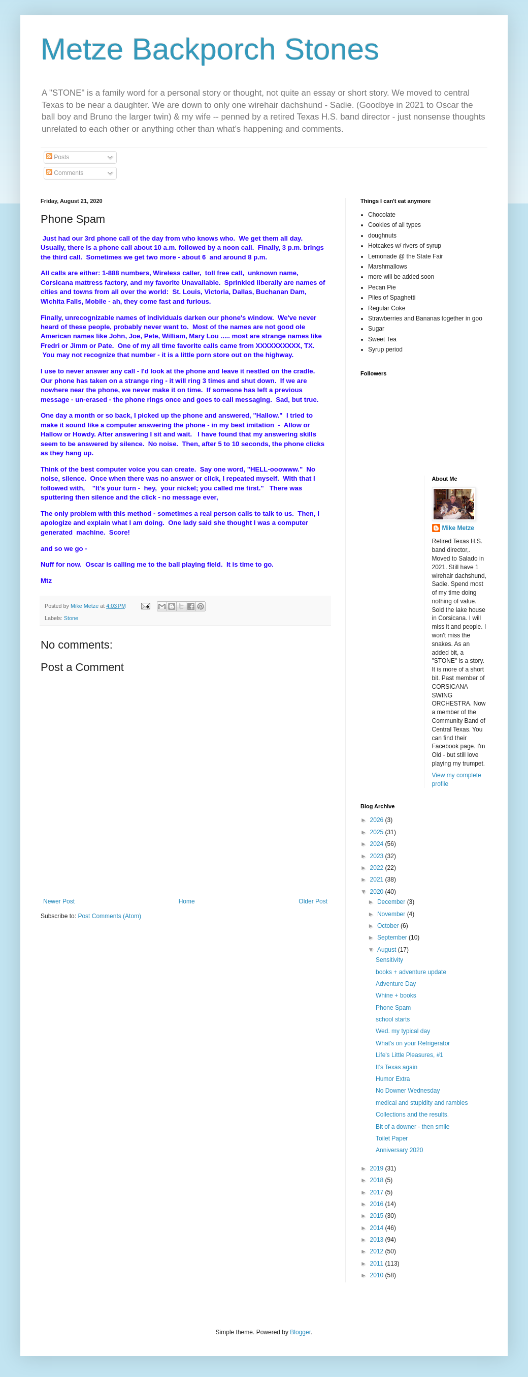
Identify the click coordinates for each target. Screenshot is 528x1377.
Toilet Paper (392, 1138)
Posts (57, 157)
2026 (377, 820)
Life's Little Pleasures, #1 (409, 1055)
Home (187, 901)
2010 (377, 1275)
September (393, 937)
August (387, 949)
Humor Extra (393, 1078)
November (392, 914)
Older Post (313, 901)
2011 (377, 1263)
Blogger (300, 1332)
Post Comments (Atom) (109, 916)
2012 (377, 1251)
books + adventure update (411, 972)
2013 (377, 1239)
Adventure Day (396, 983)
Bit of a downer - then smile (412, 1126)
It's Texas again (396, 1067)
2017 (377, 1192)
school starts (393, 1019)
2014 (377, 1228)
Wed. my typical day (403, 1031)
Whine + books (396, 995)
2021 (377, 879)
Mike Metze (458, 528)
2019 (377, 1168)
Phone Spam (393, 1007)
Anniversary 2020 (399, 1150)
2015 (377, 1215)
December (392, 901)
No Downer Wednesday (408, 1090)
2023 (377, 856)
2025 (377, 832)
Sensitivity (389, 959)
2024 (377, 843)
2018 (377, 1180)
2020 (377, 891)
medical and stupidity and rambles (422, 1102)
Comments (64, 173)
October (389, 925)
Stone (71, 618)
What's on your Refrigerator (413, 1043)
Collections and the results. (412, 1114)
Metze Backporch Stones (210, 49)
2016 (377, 1204)
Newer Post (59, 901)
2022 (377, 867)
